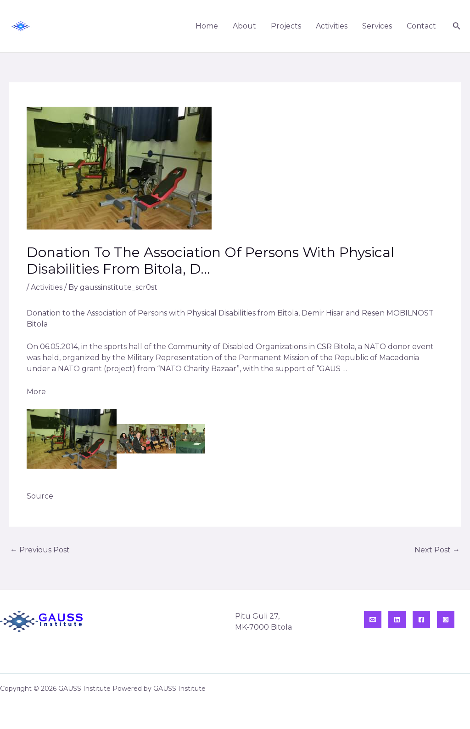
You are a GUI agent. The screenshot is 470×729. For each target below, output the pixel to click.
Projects (286, 26)
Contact (421, 26)
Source (40, 496)
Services (377, 26)
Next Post (437, 549)
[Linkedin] (397, 619)
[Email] (372, 619)
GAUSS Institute (73, 26)
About (244, 26)
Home (207, 26)
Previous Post (40, 549)
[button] (457, 26)
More (36, 391)
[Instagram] (445, 619)
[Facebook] (421, 619)
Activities (331, 26)
